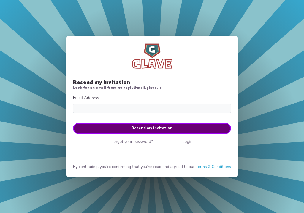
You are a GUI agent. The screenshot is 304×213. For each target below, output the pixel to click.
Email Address (86, 98)
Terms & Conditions (213, 167)
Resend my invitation (152, 128)
